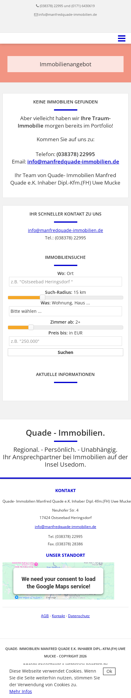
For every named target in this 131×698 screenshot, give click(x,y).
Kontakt (58, 615)
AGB (45, 615)
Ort (65, 273)
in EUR (65, 333)
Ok (109, 671)
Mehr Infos (20, 691)
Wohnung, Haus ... (65, 303)
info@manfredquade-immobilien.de (67, 14)
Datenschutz (79, 615)
